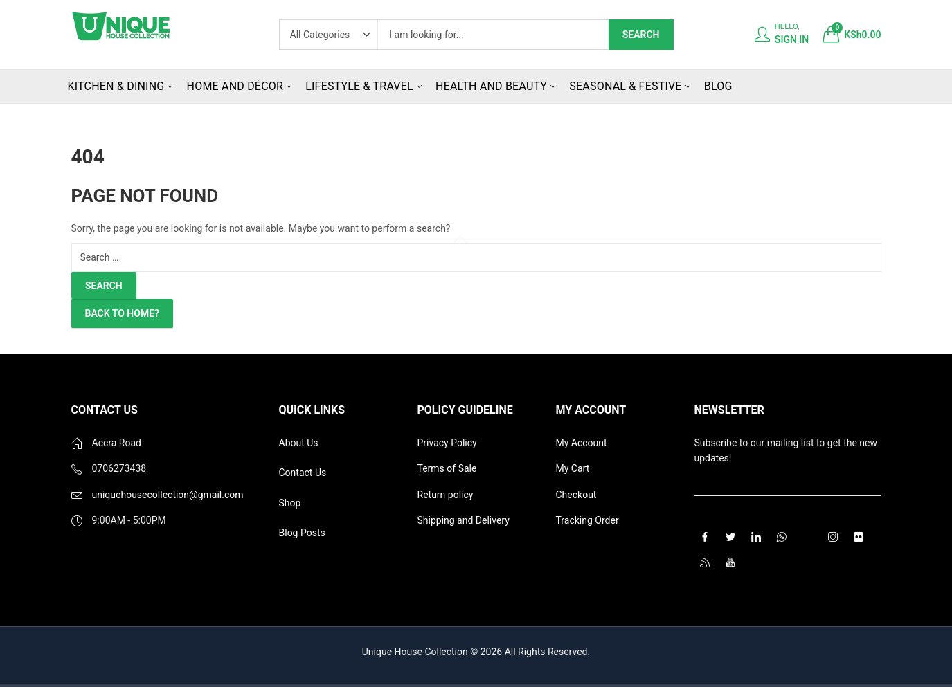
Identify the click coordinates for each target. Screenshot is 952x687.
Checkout (576, 494)
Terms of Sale (447, 468)
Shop (290, 503)
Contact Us (303, 472)
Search (641, 34)
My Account (581, 442)
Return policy (445, 494)
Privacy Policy (447, 442)
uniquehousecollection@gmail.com (168, 494)
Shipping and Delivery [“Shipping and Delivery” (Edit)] (463, 520)
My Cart (573, 468)
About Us (298, 442)
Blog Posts (302, 532)
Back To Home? (122, 313)
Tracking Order (587, 520)
